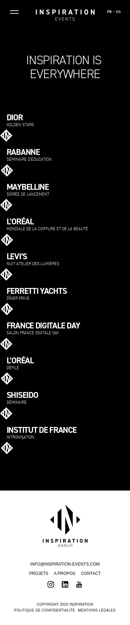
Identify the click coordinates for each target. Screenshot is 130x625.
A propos (65, 573)
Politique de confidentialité (44, 610)
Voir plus (114, 133)
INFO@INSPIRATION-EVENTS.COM (65, 564)
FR (109, 12)
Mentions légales (97, 610)
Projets (38, 573)
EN (118, 12)
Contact (91, 573)
